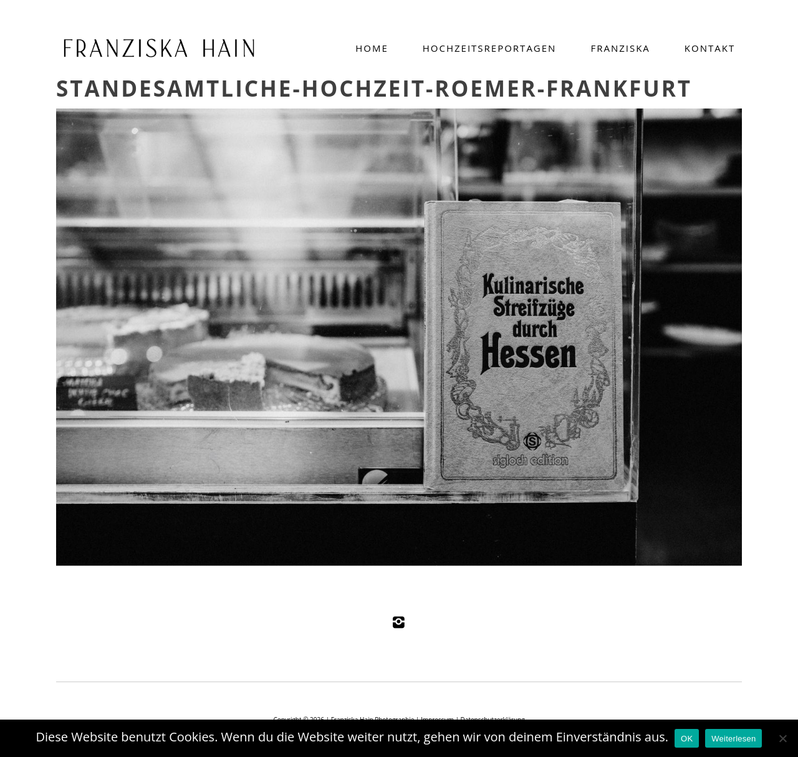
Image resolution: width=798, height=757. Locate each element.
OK (687, 738)
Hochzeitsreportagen (490, 48)
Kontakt (710, 48)
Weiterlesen (733, 738)
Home (371, 48)
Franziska (620, 48)
